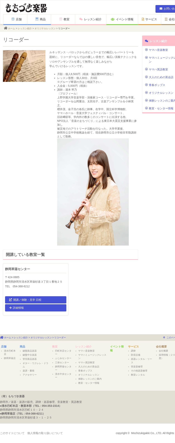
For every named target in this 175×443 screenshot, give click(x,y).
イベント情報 (122, 19)
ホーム (11, 28)
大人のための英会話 (88, 366)
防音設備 (135, 355)
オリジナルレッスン (45, 28)
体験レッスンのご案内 (90, 379)
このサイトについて (12, 433)
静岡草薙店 (10, 358)
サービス (149, 19)
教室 (64, 19)
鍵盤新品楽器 (30, 350)
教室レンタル (138, 374)
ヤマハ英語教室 (86, 362)
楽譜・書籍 (28, 370)
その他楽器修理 (139, 370)
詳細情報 (16, 307)
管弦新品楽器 (30, 359)
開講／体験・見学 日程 (25, 299)
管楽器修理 (137, 366)
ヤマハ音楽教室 (86, 350)
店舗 (17, 19)
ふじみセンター (63, 358)
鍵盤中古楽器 (30, 355)
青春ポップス (85, 370)
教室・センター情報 (88, 383)
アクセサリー (30, 374)
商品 (41, 19)
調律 (133, 350)
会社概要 (161, 346)
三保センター (62, 362)
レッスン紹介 (90, 19)
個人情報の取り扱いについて (45, 433)
